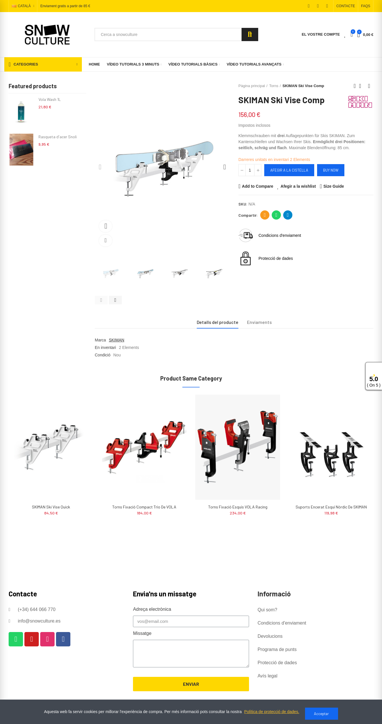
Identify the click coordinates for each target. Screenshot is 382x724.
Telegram (288, 215)
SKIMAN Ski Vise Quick (51, 506)
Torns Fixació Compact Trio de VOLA (144, 506)
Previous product (354, 86)
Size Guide (333, 186)
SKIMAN (116, 340)
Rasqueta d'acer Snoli (57, 136)
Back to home (362, 86)
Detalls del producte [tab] (217, 322)
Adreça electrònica (265, 215)
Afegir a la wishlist (298, 186)
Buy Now (330, 170)
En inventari (105, 347)
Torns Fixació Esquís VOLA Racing (237, 506)
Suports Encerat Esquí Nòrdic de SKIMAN (331, 506)
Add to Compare (257, 186)
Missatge (142, 633)
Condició (102, 355)
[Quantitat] (249, 170)
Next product (369, 86)
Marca (100, 340)
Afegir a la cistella (289, 170)
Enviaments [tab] (259, 322)
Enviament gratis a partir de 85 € (65, 6)
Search (250, 34)
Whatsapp (276, 215)
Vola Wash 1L (49, 99)
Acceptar (321, 713)
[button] (345, 6)
